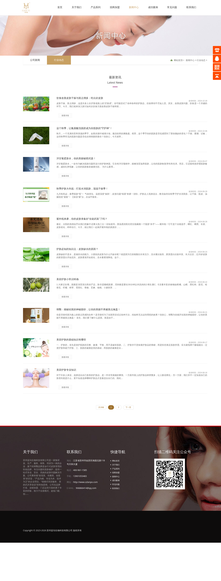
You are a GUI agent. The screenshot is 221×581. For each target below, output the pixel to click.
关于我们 (71, 7)
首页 (53, 7)
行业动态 (61, 60)
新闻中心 (131, 7)
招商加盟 (111, 7)
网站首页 (178, 60)
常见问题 (171, 7)
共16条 (101, 446)
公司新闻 (36, 60)
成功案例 (151, 7)
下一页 (128, 446)
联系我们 (191, 7)
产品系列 (91, 7)
